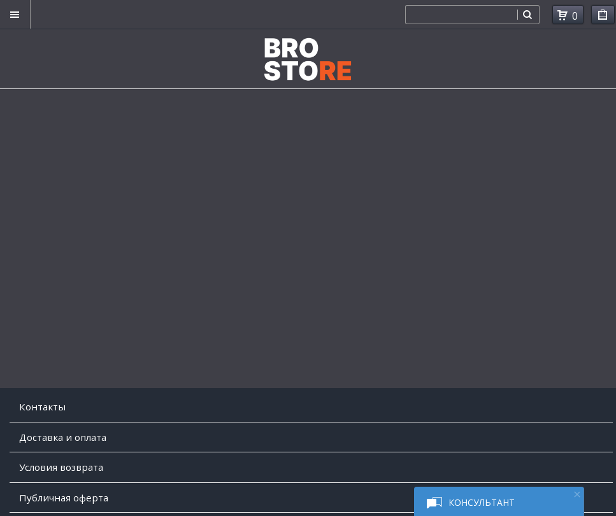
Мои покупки (603, 17)
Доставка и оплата (62, 437)
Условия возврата (61, 467)
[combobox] (461, 14)
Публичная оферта (63, 497)
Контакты (42, 406)
